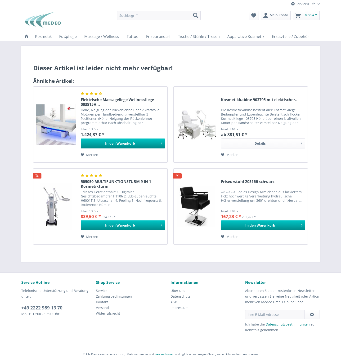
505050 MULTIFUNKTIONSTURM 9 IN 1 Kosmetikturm (116, 184)
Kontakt (102, 302)
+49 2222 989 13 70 (42, 308)
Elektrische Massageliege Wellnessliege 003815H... (117, 102)
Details (278, 143)
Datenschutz (180, 296)
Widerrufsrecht (108, 313)
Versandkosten (164, 354)
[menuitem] (159, 15)
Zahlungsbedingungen (114, 296)
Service (101, 290)
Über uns (177, 290)
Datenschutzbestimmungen (288, 324)
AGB (173, 302)
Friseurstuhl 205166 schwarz (247, 181)
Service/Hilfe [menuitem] (303, 4)
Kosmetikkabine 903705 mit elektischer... (260, 99)
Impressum (179, 307)
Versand (102, 307)
